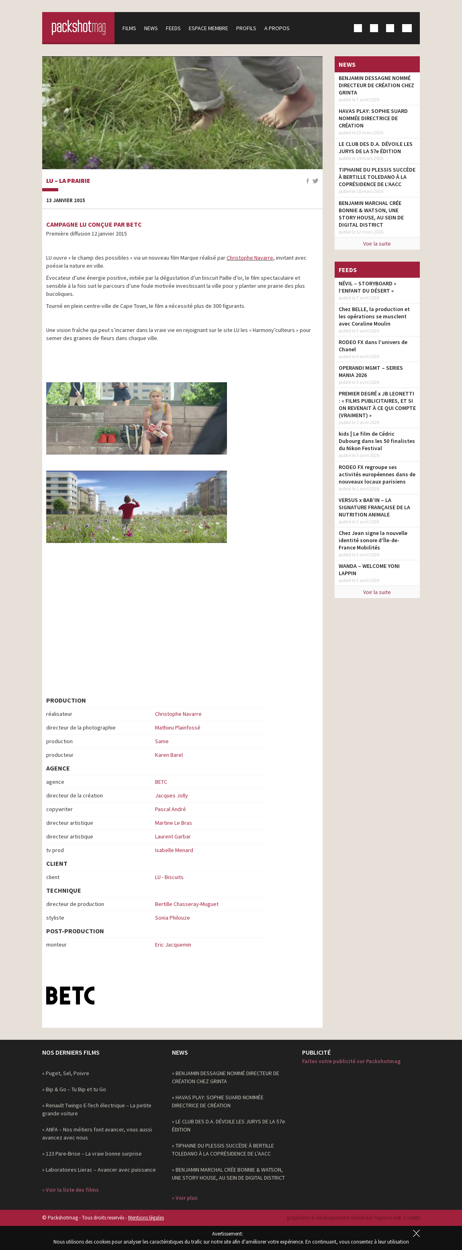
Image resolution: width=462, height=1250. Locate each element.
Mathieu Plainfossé (177, 727)
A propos (277, 28)
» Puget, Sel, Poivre (65, 1073)
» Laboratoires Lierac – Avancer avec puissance (99, 1169)
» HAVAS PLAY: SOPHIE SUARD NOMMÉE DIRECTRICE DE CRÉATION (218, 1101)
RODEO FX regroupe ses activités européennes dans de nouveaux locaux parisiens (377, 474)
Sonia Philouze (172, 917)
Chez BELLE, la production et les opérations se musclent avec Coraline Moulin (374, 316)
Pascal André (170, 809)
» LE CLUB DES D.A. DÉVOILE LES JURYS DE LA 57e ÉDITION (228, 1125)
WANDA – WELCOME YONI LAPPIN (369, 569)
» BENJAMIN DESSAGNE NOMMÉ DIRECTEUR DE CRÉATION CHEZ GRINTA (225, 1077)
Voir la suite (377, 243)
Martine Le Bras (173, 822)
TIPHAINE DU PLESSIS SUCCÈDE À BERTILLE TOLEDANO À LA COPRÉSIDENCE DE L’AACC (377, 177)
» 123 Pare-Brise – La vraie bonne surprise (92, 1153)
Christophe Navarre (250, 257)
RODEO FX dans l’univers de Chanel (373, 345)
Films (129, 28)
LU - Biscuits (169, 877)
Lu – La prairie (68, 180)
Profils (246, 28)
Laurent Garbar (173, 836)
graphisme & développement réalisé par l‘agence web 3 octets (353, 1217)
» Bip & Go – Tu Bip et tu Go (74, 1089)
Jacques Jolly (171, 795)
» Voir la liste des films (70, 1189)
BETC (161, 781)
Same (162, 741)
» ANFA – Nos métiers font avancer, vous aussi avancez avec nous (97, 1133)
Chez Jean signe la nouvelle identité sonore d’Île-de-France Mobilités (373, 540)
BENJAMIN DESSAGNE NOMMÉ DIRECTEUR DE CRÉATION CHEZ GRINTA (376, 85)
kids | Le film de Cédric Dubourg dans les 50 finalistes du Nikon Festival (377, 441)
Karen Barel (169, 754)
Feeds (173, 28)
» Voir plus (185, 1197)
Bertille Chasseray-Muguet (187, 904)
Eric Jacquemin (173, 944)
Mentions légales (146, 1217)
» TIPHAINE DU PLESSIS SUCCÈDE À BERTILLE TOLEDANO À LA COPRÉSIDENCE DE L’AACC (223, 1149)
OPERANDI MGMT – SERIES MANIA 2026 (371, 371)
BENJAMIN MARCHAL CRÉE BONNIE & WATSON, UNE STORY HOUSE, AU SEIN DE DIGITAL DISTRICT (371, 213)
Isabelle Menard (174, 850)
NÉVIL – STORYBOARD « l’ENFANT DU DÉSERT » (368, 287)
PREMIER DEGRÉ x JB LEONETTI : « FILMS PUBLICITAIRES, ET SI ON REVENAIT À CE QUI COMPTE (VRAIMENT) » (377, 404)
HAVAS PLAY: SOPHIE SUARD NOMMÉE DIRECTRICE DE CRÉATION (373, 118)
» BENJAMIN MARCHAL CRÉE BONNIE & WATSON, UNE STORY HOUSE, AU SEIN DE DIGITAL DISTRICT (228, 1173)
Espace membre (208, 28)
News (151, 28)
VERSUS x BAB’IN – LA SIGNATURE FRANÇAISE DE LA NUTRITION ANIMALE (374, 507)
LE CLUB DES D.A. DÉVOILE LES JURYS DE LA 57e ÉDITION (376, 147)
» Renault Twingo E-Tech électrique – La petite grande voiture (96, 1109)
